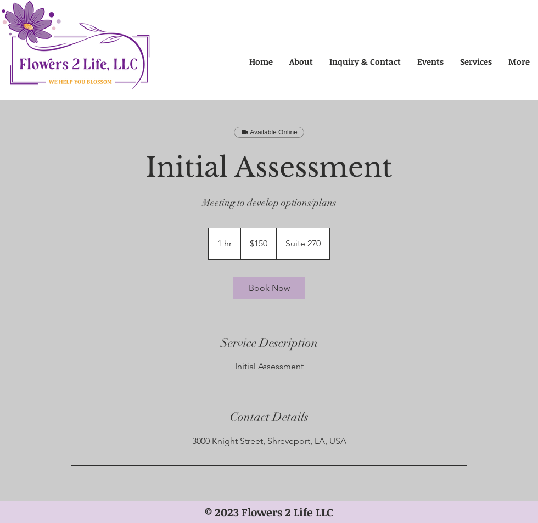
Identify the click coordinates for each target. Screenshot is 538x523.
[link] (269, 288)
